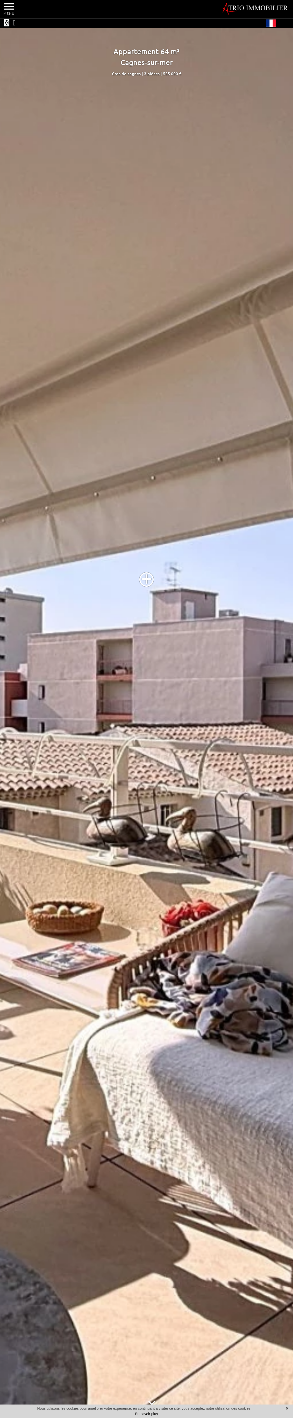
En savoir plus (146, 1414)
